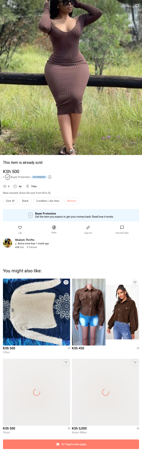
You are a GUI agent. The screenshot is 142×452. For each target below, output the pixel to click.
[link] (122, 229)
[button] (137, 6)
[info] (48, 201)
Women (71, 200)
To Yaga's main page (71, 444)
